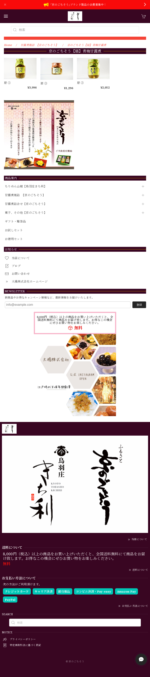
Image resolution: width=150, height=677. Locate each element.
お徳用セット (14, 239)
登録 (139, 305)
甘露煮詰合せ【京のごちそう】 (26, 204)
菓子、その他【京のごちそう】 (26, 212)
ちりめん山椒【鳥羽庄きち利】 (26, 186)
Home (8, 45)
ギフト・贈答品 (15, 221)
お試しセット (14, 230)
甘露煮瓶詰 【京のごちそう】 (25, 195)
